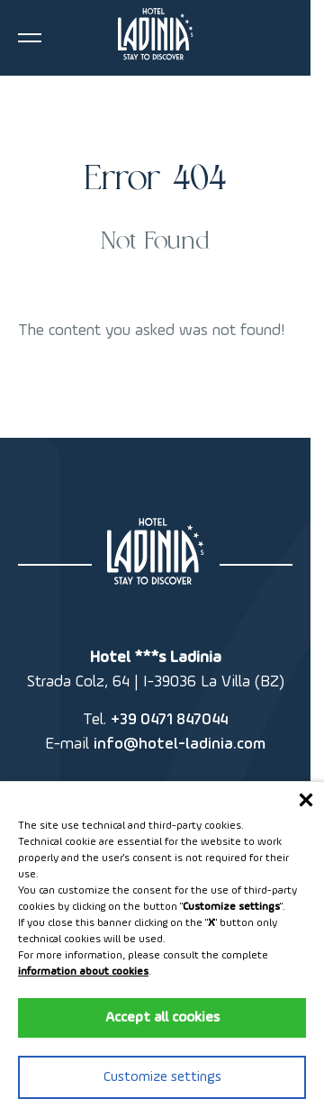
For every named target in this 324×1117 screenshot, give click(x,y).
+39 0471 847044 (169, 720)
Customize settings (162, 1077)
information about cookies (83, 972)
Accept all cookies (162, 1018)
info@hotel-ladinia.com (180, 744)
